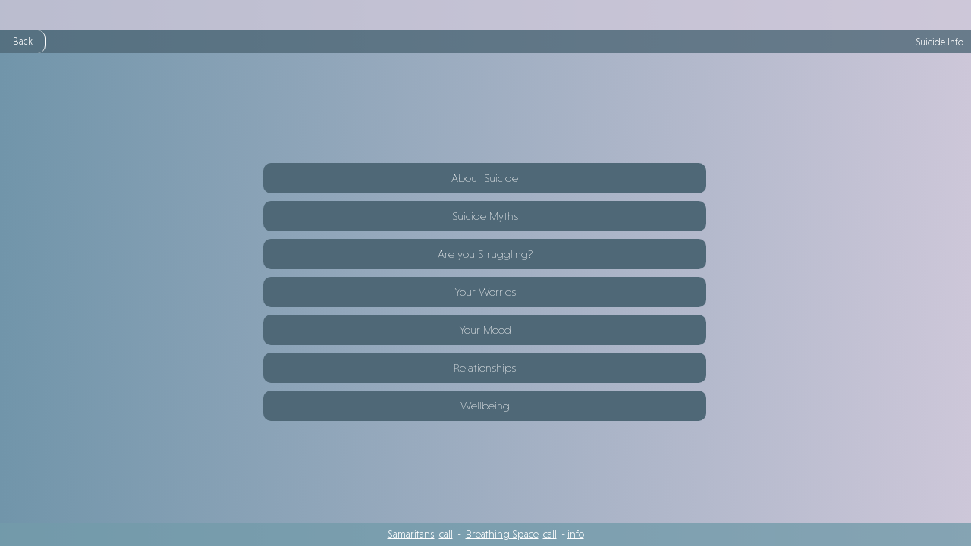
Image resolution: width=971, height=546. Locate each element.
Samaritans (411, 534)
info (575, 534)
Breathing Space (502, 534)
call (446, 534)
